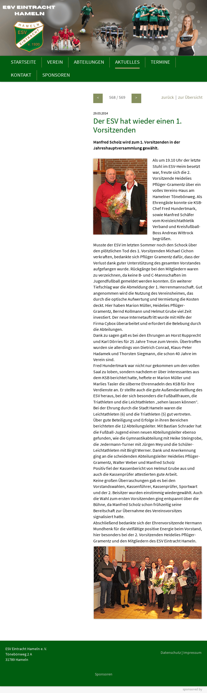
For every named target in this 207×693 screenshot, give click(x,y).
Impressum (192, 652)
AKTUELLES (127, 62)
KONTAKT (21, 75)
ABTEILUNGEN (89, 62)
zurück (167, 97)
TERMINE (160, 62)
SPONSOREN (56, 75)
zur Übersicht (190, 97)
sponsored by (192, 689)
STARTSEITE (23, 62)
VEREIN (55, 62)
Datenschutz (171, 652)
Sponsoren (103, 674)
